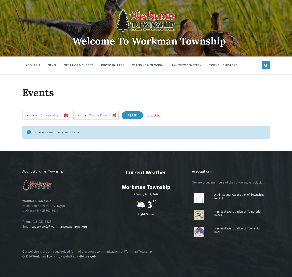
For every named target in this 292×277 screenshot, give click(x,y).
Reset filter (154, 115)
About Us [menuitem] (33, 65)
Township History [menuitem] (223, 65)
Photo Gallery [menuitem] (112, 65)
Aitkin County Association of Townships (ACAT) (239, 196)
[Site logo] (146, 32)
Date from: (32, 115)
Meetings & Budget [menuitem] (78, 65)
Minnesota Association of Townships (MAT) (237, 230)
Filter (132, 115)
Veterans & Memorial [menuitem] (148, 65)
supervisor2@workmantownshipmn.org (59, 226)
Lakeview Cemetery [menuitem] (186, 65)
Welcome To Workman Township (149, 41)
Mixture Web (87, 256)
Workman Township (46, 256)
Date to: (81, 115)
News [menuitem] (52, 65)
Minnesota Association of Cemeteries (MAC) (238, 213)
